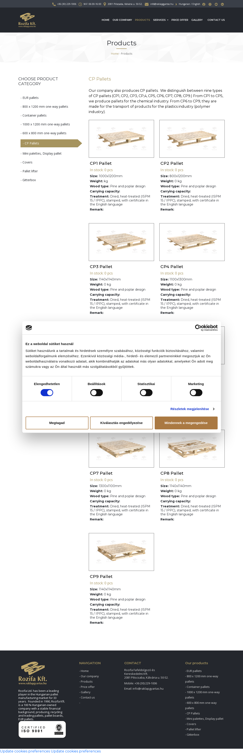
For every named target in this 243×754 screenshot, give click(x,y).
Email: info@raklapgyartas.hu (144, 689)
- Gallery (84, 692)
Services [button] (159, 19)
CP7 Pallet (101, 473)
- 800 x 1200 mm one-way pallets (44, 106)
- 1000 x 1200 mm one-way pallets (45, 124)
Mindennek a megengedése (185, 423)
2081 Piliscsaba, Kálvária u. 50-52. (123, 4)
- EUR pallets (30, 98)
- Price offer (87, 687)
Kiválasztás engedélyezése (121, 423)
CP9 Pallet (101, 576)
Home (105, 19)
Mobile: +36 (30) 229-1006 (140, 683)
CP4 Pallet (171, 266)
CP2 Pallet (171, 163)
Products (142, 19)
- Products (86, 681)
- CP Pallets (31, 143)
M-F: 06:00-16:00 (90, 4)
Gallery (197, 19)
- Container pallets (34, 115)
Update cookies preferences (25, 751)
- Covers (26, 162)
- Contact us (87, 697)
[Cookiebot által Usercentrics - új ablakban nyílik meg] (198, 327)
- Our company (89, 676)
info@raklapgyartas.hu (159, 4)
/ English (195, 4)
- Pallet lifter (29, 171)
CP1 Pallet (101, 163)
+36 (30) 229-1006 (64, 4)
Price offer (179, 19)
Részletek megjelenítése (189, 409)
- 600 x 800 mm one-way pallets (43, 133)
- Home (84, 671)
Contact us (216, 19)
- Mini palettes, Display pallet (41, 153)
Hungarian (184, 4)
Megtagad (57, 423)
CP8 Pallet (171, 473)
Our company (122, 19)
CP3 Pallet (101, 266)
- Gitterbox (28, 180)
